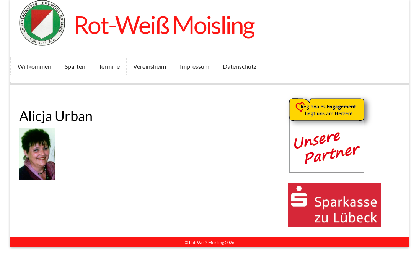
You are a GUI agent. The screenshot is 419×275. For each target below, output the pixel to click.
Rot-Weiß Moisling (163, 24)
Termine (109, 66)
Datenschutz (239, 66)
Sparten (75, 66)
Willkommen (34, 66)
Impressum (194, 66)
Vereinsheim (149, 66)
